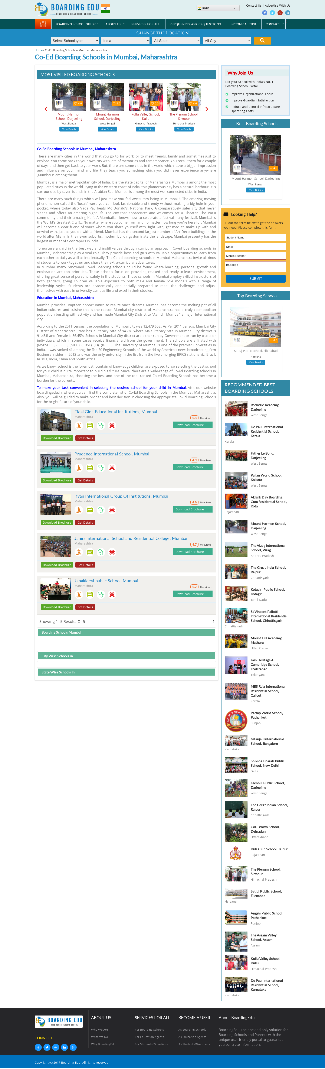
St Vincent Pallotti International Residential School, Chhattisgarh (269, 617)
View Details (69, 129)
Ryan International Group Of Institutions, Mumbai (121, 495)
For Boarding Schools (149, 1031)
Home (39, 50)
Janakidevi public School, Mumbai (106, 580)
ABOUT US (113, 24)
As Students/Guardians (194, 1045)
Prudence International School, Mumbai (112, 453)
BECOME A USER (243, 24)
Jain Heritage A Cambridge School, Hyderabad (265, 665)
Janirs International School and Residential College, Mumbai (131, 538)
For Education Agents (149, 1038)
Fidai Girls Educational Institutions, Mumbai (116, 411)
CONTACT (273, 24)
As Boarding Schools (192, 1031)
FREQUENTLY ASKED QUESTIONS (195, 24)
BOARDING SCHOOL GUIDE (76, 24)
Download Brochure (57, 438)
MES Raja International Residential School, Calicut (268, 692)
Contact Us (254, 5)
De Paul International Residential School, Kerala (267, 432)
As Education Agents (192, 1038)
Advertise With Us (277, 5)
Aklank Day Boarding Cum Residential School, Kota (269, 502)
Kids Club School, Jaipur (269, 850)
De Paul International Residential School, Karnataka (267, 986)
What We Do (99, 1038)
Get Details (85, 438)
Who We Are (99, 1031)
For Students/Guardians (151, 1045)
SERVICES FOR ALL (145, 24)
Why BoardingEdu (103, 1045)
